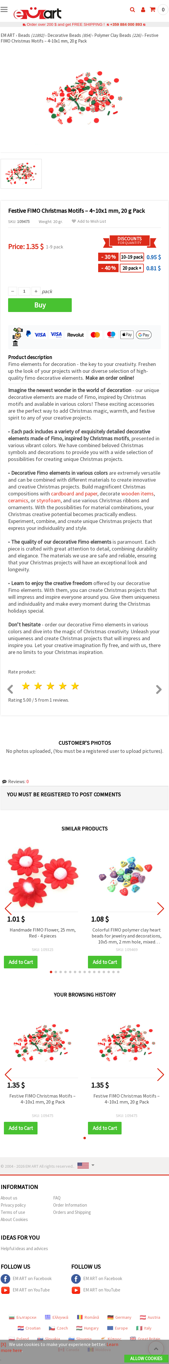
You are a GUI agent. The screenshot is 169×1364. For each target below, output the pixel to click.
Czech (58, 1328)
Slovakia (48, 1339)
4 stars (63, 686)
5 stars (75, 686)
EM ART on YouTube (25, 1290)
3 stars (51, 686)
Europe (117, 1328)
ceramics (18, 500)
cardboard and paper (74, 493)
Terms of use (13, 1212)
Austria (150, 1317)
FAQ (57, 1198)
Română (88, 1317)
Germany (119, 1317)
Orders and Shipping (72, 1212)
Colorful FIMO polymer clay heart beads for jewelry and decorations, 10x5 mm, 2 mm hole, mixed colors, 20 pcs (126, 936)
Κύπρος (111, 1339)
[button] (51, 972)
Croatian (29, 1328)
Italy (144, 1328)
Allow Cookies (146, 1358)
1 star (26, 686)
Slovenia (80, 1339)
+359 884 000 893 (126, 24)
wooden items (137, 493)
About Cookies (14, 1219)
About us (9, 1198)
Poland (19, 1339)
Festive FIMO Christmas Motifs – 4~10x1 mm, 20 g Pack (42, 1099)
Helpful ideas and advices (24, 1248)
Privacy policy (13, 1205)
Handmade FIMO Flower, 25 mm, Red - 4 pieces (43, 933)
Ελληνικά (56, 1317)
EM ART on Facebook (26, 1279)
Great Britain (145, 1339)
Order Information (70, 1205)
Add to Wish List (89, 221)
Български (22, 1317)
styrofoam (49, 500)
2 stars (38, 686)
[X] (3, 1344)
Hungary (87, 1328)
